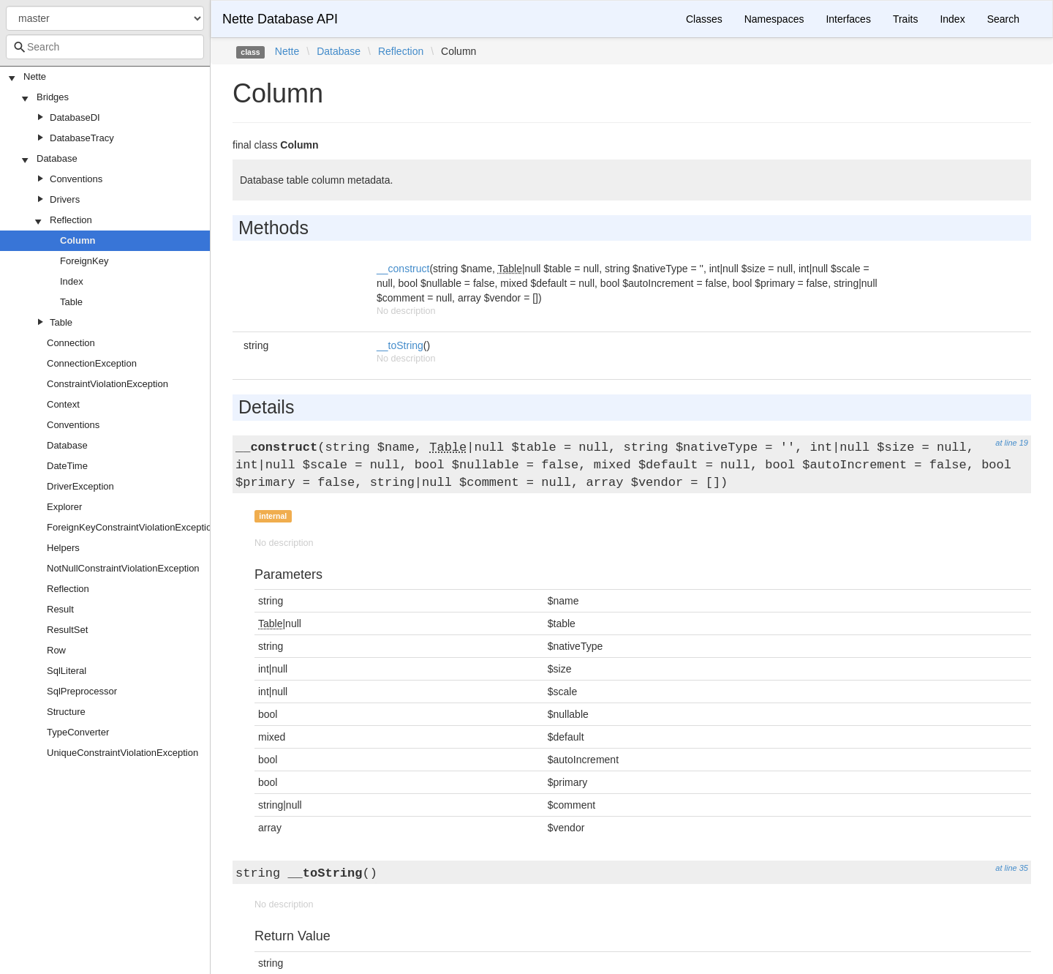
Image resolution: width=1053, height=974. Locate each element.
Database (57, 158)
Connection (71, 342)
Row (56, 650)
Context (63, 404)
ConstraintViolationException (107, 383)
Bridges (53, 96)
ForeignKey (84, 260)
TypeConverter (78, 732)
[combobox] (105, 46)
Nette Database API (280, 19)
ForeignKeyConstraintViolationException (131, 527)
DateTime (67, 465)
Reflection (71, 219)
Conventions (76, 178)
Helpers (63, 547)
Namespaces (774, 19)
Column (77, 240)
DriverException (80, 486)
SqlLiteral (66, 670)
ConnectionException (92, 363)
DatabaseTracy (82, 137)
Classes (704, 19)
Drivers (65, 199)
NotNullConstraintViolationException (123, 568)
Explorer (64, 506)
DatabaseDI (75, 117)
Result (60, 609)
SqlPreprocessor (82, 691)
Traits (905, 19)
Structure (66, 711)
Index (71, 281)
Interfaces (848, 19)
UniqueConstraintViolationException (122, 752)
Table (71, 301)
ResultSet (67, 629)
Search (1003, 19)
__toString (400, 345)
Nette (34, 76)
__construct (403, 268)
